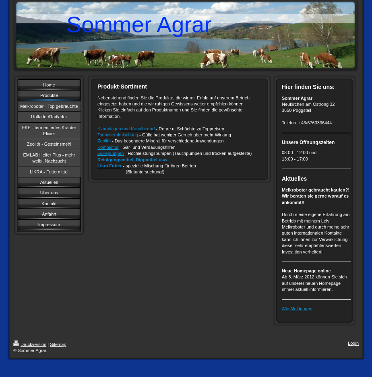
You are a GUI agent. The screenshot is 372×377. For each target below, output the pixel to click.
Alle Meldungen (297, 308)
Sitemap (58, 344)
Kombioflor (108, 147)
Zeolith (104, 140)
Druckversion (29, 344)
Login (353, 343)
